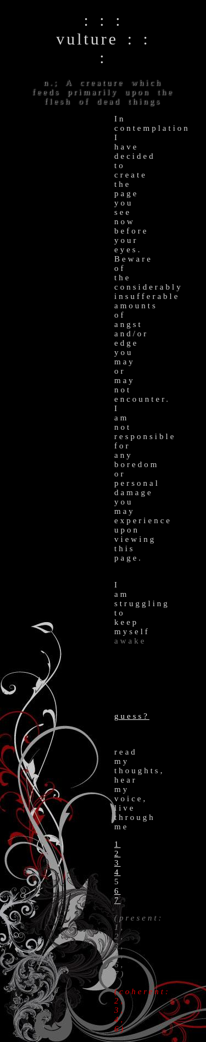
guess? (131, 716)
